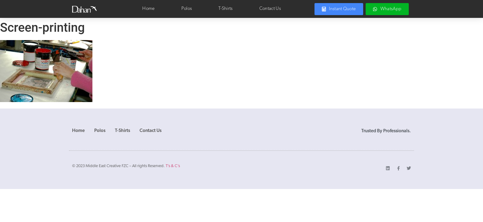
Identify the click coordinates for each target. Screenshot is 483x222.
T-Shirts (225, 8)
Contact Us (270, 8)
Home (148, 8)
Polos (186, 8)
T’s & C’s (173, 166)
